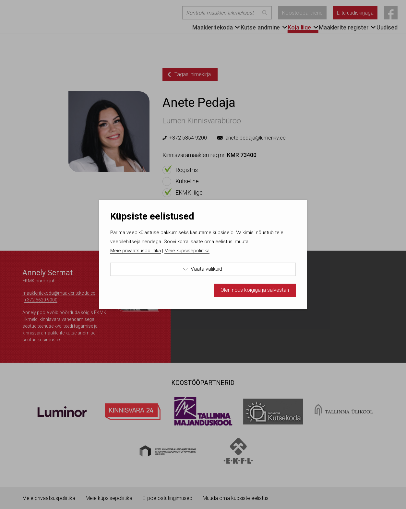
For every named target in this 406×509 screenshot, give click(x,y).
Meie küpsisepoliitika (186, 251)
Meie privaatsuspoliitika (135, 251)
